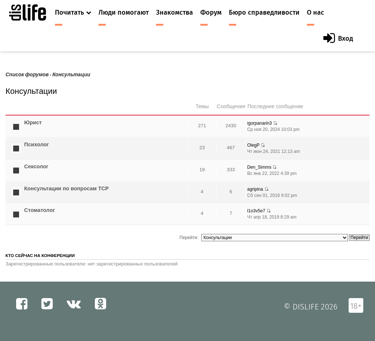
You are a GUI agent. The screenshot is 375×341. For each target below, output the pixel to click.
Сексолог (36, 166)
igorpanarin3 (259, 123)
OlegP (253, 145)
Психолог (36, 144)
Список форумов (27, 75)
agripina (255, 189)
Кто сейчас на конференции (40, 255)
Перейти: (188, 237)
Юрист (33, 122)
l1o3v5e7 (256, 210)
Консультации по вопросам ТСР (66, 188)
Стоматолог (39, 210)
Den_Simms (259, 167)
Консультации (71, 75)
